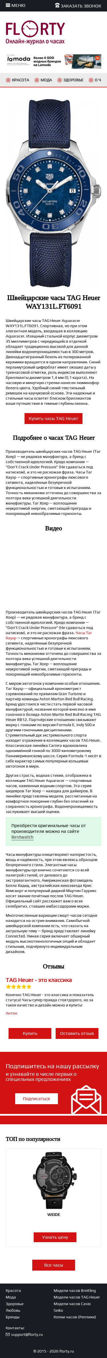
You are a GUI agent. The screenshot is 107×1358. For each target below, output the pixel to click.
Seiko (58, 1310)
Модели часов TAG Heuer (77, 1297)
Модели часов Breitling (75, 1290)
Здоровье (14, 1303)
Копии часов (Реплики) (75, 1317)
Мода (11, 1297)
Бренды (12, 1317)
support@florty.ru (27, 1334)
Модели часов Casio (72, 1303)
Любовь (13, 1310)
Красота (13, 1290)
